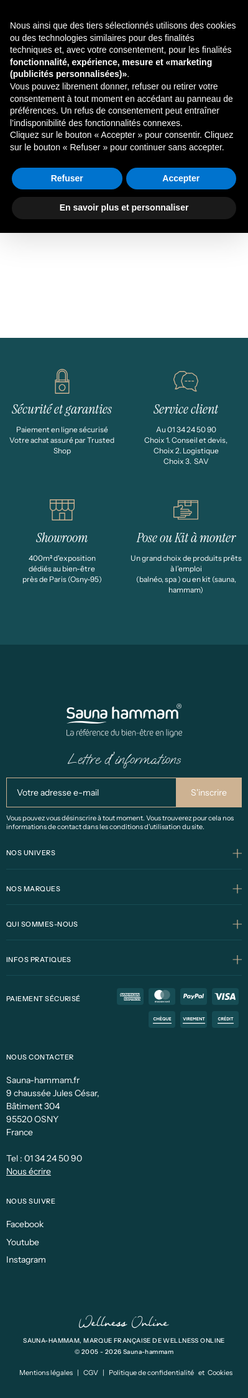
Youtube (22, 1242)
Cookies (220, 1372)
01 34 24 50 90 (53, 1158)
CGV (90, 1372)
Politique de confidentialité (151, 1372)
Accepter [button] (181, 178)
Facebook (25, 1224)
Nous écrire (28, 1171)
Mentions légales (46, 1372)
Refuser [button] (67, 178)
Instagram (26, 1259)
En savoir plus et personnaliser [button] (124, 207)
